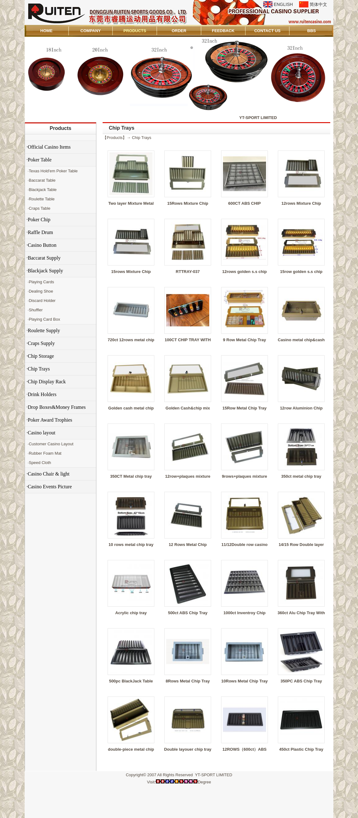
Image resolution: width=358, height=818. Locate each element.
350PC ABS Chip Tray (301, 681)
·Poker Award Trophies (49, 420)
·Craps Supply (41, 343)
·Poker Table (39, 159)
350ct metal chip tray (301, 476)
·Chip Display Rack (46, 381)
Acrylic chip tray (131, 612)
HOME (46, 30)
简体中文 (318, 4)
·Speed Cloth (39, 462)
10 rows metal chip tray (131, 544)
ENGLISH (283, 4)
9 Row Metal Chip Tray (244, 339)
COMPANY (90, 30)
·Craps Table (38, 208)
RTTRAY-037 (188, 271)
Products (60, 128)
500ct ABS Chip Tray (188, 612)
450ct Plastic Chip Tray (301, 749)
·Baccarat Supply (43, 258)
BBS (311, 30)
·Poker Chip (38, 219)
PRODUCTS (134, 30)
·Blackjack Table (42, 189)
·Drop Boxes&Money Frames (56, 407)
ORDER (179, 30)
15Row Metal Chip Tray (244, 408)
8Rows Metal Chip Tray (188, 681)
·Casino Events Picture (49, 486)
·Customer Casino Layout (50, 444)
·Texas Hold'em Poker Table (52, 171)
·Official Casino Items (48, 147)
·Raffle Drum (40, 232)
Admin (33, 812)
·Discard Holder (41, 300)
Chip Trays (141, 137)
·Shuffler (35, 310)
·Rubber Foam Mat (44, 453)
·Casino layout (41, 432)
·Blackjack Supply (45, 270)
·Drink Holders (41, 394)
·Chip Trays (38, 368)
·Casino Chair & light (48, 473)
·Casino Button (41, 245)
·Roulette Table (41, 199)
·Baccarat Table (41, 180)
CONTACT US (267, 30)
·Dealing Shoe (40, 291)
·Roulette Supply (43, 330)
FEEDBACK (223, 30)
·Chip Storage (40, 356)
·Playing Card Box (43, 319)
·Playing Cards (40, 282)
